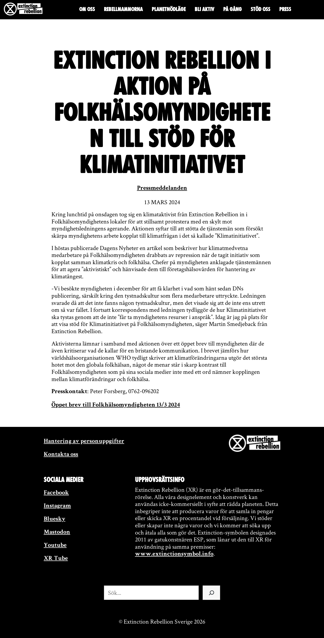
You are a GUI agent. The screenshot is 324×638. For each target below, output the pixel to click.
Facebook (56, 493)
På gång (232, 9)
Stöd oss (260, 9)
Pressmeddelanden (162, 188)
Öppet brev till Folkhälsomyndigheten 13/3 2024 (115, 405)
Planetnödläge (169, 9)
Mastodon (57, 532)
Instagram (57, 506)
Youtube (55, 545)
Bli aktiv (204, 9)
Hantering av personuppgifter (84, 441)
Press (285, 9)
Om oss (87, 9)
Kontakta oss (61, 455)
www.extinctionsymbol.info (174, 554)
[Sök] (211, 592)
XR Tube (56, 559)
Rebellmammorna (123, 9)
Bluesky (54, 519)
